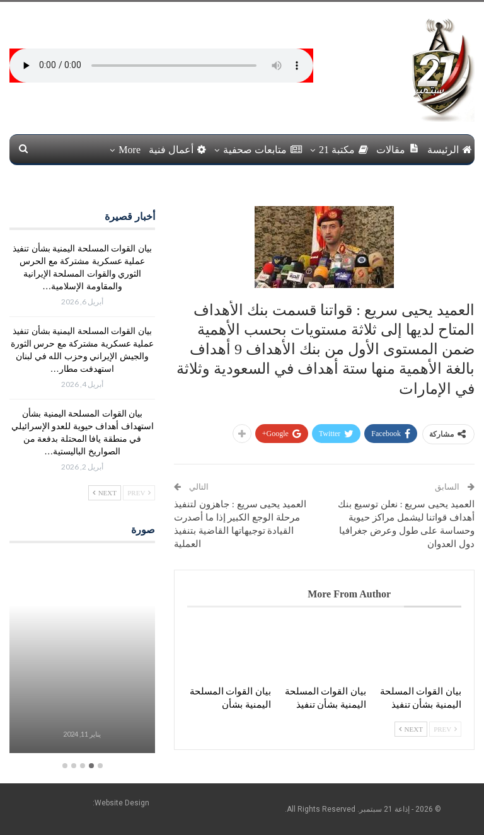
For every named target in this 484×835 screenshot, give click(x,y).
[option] (82, 655)
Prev (445, 729)
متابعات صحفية (262, 149)
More (129, 149)
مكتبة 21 (343, 149)
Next (411, 729)
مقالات (397, 149)
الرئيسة (449, 149)
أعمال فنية (177, 149)
